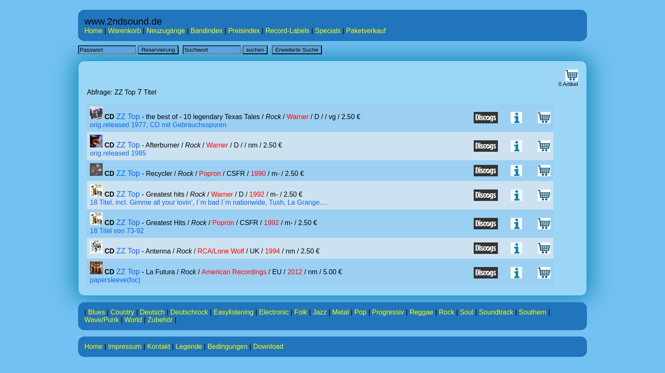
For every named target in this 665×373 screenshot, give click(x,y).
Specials (328, 30)
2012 (294, 272)
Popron (210, 173)
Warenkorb (124, 30)
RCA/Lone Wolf (221, 251)
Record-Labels (287, 30)
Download (268, 346)
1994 (272, 251)
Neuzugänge (165, 30)
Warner (298, 116)
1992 (257, 194)
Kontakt (158, 346)
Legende (189, 346)
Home (93, 30)
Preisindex (244, 30)
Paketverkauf (366, 30)
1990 (258, 173)
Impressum (125, 346)
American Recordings (234, 272)
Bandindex (206, 30)
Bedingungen (228, 346)
